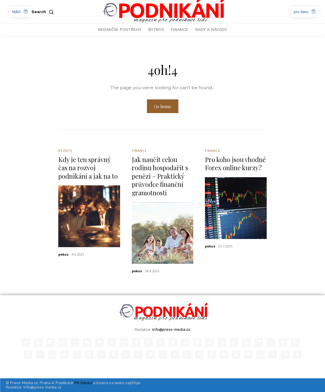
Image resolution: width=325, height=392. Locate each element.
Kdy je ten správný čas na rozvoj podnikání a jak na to (88, 167)
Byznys (65, 150)
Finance (139, 150)
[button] (43, 12)
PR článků (83, 383)
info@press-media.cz (171, 329)
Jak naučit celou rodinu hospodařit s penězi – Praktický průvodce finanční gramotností (160, 176)
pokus (63, 254)
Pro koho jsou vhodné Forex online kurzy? (235, 163)
